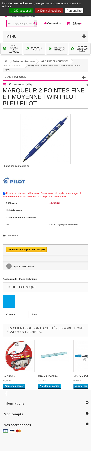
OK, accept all (21, 10)
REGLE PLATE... (48, 375)
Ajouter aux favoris (23, 266)
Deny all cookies (49, 10)
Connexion (53, 23)
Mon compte (13, 414)
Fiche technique (28, 279)
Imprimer (13, 235)
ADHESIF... (9, 375)
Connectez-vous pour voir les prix (26, 249)
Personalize (74, 10)
